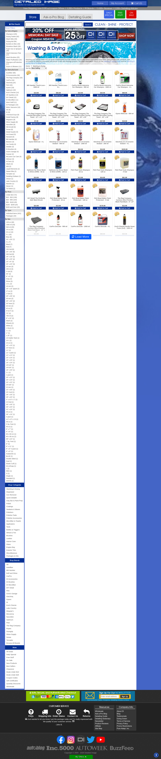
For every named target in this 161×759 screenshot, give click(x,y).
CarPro (9, 576)
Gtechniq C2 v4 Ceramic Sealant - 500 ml (58, 142)
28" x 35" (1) (10, 395)
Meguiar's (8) (10, 119)
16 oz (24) (9, 229)
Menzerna (10, 614)
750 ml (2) (9, 316)
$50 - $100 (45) (11, 202)
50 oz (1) (9, 427)
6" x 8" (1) (9, 431)
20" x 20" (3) (10, 264)
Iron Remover (11, 495)
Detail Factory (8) (12, 117)
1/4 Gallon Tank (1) (12, 338)
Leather (9, 538)
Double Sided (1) (12, 459)
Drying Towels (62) (12, 36)
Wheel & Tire (11, 533)
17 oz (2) (9, 291)
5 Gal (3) (9, 271)
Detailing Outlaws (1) (13, 176)
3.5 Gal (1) (10, 402)
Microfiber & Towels (13, 521)
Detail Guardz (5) (12, 132)
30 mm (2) (9, 298)
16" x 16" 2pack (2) (12, 289)
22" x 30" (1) (10, 390)
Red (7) (8, 247)
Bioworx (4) (10, 142)
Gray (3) (9, 279)
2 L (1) (8, 372)
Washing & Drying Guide (112, 61)
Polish (8, 503)
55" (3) (8, 274)
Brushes (9, 535)
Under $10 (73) (11, 195)
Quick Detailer (11, 498)
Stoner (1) (9, 186)
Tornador (9, 640)
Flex (8, 591)
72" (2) (8, 313)
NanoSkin (10, 617)
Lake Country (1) (12, 181)
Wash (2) (9, 321)
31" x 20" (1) (10, 409)
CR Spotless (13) (12, 95)
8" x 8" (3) (9, 276)
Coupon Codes (12, 678)
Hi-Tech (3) (10, 161)
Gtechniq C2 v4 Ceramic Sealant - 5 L (125, 142)
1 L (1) (8, 330)
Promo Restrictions (124, 726)
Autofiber (9, 567)
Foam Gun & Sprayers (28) (14, 50)
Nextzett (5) (10, 137)
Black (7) (9, 244)
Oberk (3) (9, 164)
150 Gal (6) (10, 249)
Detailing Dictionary (102, 719)
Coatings (9, 506)
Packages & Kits (12, 556)
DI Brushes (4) (11, 149)
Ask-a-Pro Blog (101, 714)
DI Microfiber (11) (12, 100)
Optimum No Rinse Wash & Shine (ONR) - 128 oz (58, 171)
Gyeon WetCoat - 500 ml (124, 113)
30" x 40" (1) (10, 407)
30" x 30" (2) (10, 301)
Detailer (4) (10, 147)
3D (7, 564)
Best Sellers (10, 666)
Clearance (10, 669)
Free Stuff (10, 657)
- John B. (58, 725)
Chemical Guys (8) (12, 115)
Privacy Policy (122, 724)
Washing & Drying (13, 489)
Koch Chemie (11, 605)
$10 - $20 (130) (11, 197)
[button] (156, 755)
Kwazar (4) (10, 154)
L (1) (7, 468)
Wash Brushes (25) (12, 57)
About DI (120, 711)
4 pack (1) (9, 417)
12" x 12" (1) (10, 355)
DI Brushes (10, 582)
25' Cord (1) (10, 392)
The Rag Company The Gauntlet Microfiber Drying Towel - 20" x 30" (80, 115)
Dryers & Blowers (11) (13, 66)
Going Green (122, 719)
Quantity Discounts (13, 684)
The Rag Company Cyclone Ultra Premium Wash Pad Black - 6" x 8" (124, 200)
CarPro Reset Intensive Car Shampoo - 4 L (124, 86)
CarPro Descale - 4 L (102, 226)
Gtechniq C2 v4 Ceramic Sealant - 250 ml (102, 142)
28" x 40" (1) (10, 397)
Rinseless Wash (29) (13, 46)
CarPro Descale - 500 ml (58, 226)
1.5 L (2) (9, 284)
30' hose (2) (10, 303)
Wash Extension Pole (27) (13, 54)
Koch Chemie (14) (12, 92)
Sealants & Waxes (13, 509)
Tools (8, 527)
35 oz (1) (9, 412)
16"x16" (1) (10, 365)
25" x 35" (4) (10, 259)
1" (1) (8, 333)
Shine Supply (11, 634)
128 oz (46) (10, 222)
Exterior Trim (11, 550)
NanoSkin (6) (10, 124)
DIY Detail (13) (11, 97)
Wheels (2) (10, 323)
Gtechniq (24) (11, 83)
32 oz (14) (9, 232)
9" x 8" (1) (9, 451)
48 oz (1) (9, 422)
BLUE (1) (9, 456)
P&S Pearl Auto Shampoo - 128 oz (102, 171)
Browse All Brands (13, 643)
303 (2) (8, 166)
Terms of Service (123, 721)
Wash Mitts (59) (11, 39)
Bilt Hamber (10, 570)
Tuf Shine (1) (10, 188)
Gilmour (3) (10, 159)
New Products (11, 663)
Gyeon (8, 599)
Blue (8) (9, 237)
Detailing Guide (101, 716)
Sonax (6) (9, 129)
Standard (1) (10, 478)
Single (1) (9, 476)
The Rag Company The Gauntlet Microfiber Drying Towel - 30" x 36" (102, 115)
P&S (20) (9, 85)
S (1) (8, 473)
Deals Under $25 (12, 675)
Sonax (8, 637)
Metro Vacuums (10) (13, 107)
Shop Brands (14, 560)
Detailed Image (37, 2)
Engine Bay (10, 547)
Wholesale (10, 686)
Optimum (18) (11, 90)
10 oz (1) (9, 343)
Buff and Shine (11, 573)
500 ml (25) (10, 227)
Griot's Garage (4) (12, 152)
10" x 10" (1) (10, 345)
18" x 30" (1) (10, 370)
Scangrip (9, 631)
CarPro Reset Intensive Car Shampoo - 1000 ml (102, 86)
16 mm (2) (9, 286)
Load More (80, 236)
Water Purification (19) (14, 60)
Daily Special (11, 654)
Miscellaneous (11, 553)
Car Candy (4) (11, 144)
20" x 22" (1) (10, 377)
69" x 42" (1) (10, 439)
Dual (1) (9, 461)
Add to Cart (36, 95)
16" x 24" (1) (10, 362)
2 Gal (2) (9, 294)
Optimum (9, 620)
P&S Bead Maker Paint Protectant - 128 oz (80, 199)
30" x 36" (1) (10, 404)
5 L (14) (9, 234)
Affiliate (98, 726)
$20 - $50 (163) (11, 200)
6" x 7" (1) (9, 429)
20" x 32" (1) (10, 382)
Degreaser (10, 492)
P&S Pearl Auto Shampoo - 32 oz (80, 171)
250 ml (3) (9, 269)
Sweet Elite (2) (11, 171)
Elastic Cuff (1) (11, 463)
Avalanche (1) (11, 454)
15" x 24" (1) (10, 358)
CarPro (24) (10, 80)
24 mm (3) (9, 266)
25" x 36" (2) (10, 296)
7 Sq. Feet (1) (11, 441)
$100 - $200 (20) (12, 205)
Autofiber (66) (11, 73)
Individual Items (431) (13, 213)
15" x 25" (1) (10, 360)
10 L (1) (9, 340)
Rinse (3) (9, 281)
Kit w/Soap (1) (11, 466)
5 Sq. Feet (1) (11, 424)
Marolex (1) (10, 184)
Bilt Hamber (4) (11, 139)
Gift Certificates (12, 681)
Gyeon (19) (10, 87)
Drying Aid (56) (11, 41)
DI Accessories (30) (13, 75)
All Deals (9, 652)
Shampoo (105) (11, 34)
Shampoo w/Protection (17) (14, 63)
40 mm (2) (9, 306)
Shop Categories (14, 485)
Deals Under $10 (12, 672)
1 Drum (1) (10, 328)
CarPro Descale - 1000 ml (80, 226)
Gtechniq (9, 596)
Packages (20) (11, 216)
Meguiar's (10, 611)
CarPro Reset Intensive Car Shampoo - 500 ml (80, 86)
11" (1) (8, 350)
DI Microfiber (11, 585)
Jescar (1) (9, 179)
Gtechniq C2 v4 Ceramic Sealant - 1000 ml (80, 142)
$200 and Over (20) (13, 207)
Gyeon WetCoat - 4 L (36, 142)
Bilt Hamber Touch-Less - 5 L (58, 86)
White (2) (9, 326)
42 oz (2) (9, 308)
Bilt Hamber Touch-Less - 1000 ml (36, 86)
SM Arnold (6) (11, 127)
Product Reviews (101, 724)
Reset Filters (10, 28)
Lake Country (11, 608)
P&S (8, 623)
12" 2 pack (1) (11, 353)
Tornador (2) (10, 174)
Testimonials (122, 716)
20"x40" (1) (10, 385)
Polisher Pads (11, 515)
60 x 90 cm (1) (11, 436)
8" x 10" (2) (10, 318)
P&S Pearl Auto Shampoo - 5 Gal (124, 171)
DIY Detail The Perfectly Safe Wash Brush (36, 199)
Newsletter (99, 721)
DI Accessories (11, 579)
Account (117, 3)
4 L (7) (8, 242)
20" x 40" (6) (10, 252)
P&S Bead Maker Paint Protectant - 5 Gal (102, 199)
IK (7, 602)
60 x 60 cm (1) (11, 434)
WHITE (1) (10, 481)
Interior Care (11, 541)
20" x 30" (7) (10, 239)
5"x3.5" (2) (9, 311)
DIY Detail (10, 588)
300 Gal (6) (10, 254)
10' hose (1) (10, 348)
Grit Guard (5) (11, 134)
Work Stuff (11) (11, 102)
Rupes (8, 628)
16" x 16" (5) (10, 257)
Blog (118, 714)
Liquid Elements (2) (13, 169)
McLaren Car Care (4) (13, 156)
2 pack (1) (9, 375)
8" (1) (8, 444)
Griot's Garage (11, 594)
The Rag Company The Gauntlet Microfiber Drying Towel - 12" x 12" (36, 115)
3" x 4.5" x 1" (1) (11, 399)
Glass (8, 544)
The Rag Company (13, 626)
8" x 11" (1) (10, 446)
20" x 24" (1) (10, 380)
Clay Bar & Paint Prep (14, 501)
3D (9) (8, 110)
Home (100, 3)
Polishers (9, 512)
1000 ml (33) (10, 225)
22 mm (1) (9, 387)
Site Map (98, 728)
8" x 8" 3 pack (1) (12, 449)
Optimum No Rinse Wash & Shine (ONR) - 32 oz (36, 171)
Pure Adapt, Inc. (123, 728)
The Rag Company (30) (14, 78)
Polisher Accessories (14, 518)
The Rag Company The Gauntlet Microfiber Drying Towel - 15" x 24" (58, 115)
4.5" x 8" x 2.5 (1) (12, 419)
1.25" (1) (9, 335)
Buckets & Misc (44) (13, 44)
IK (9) (8, 112)
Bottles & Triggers (13, 530)
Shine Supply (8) (12, 122)
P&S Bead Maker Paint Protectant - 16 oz (58, 199)
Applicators (10, 524)
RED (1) (9, 471)
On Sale (9, 660)
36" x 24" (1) (10, 414)
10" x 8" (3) (10, 261)
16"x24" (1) (10, 367)
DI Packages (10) (12, 105)
